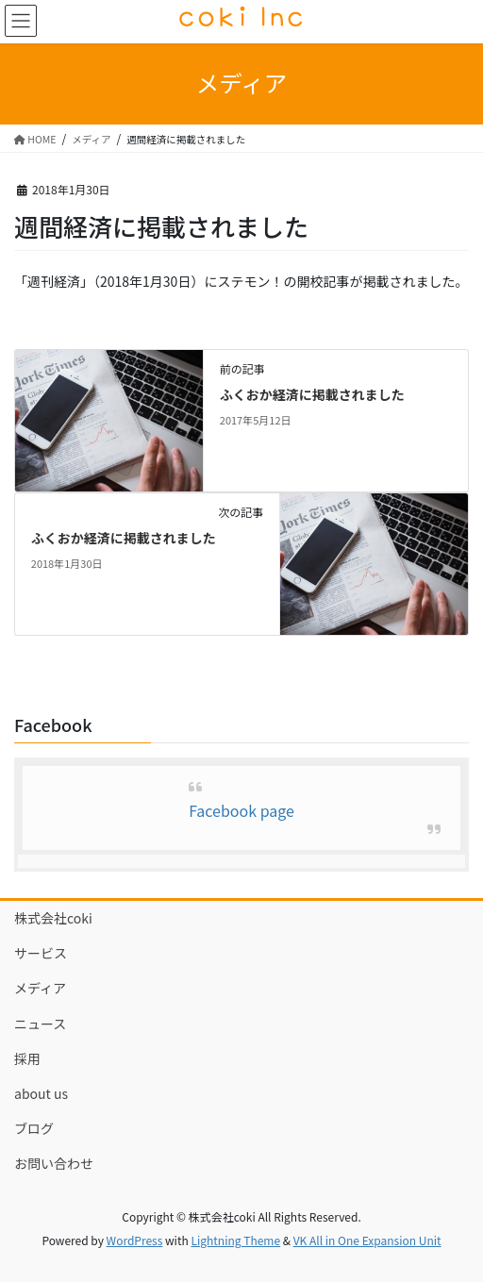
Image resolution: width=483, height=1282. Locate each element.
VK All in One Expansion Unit (367, 1240)
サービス (40, 952)
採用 (27, 1058)
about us (41, 1093)
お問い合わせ (53, 1163)
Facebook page (241, 810)
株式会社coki (53, 917)
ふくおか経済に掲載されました (312, 394)
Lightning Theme (235, 1240)
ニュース (40, 1023)
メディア (40, 987)
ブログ (34, 1128)
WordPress (135, 1240)
